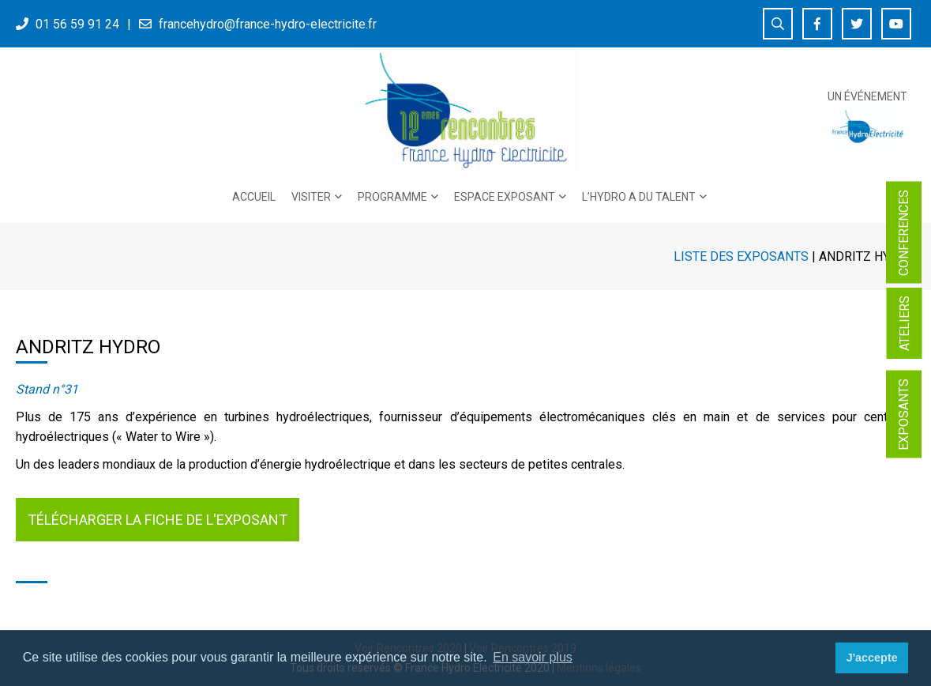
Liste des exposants (741, 256)
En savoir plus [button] (532, 657)
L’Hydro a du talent (639, 196)
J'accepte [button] (872, 657)
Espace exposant (504, 196)
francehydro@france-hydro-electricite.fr (268, 24)
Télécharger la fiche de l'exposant (157, 519)
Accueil (254, 196)
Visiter (311, 196)
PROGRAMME (392, 196)
